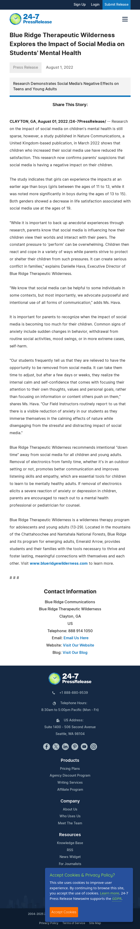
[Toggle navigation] (125, 19)
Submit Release (117, 4)
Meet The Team (70, 823)
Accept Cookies (63, 912)
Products (70, 760)
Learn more (109, 893)
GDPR (116, 898)
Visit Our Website (78, 645)
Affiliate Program (70, 789)
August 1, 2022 (59, 67)
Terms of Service (73, 923)
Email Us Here (76, 638)
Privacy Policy (48, 923)
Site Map (95, 923)
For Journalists (70, 864)
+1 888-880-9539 (73, 693)
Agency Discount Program (70, 775)
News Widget (70, 857)
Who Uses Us (70, 816)
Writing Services (70, 782)
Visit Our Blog (75, 653)
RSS (70, 850)
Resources (70, 835)
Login (95, 4)
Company (70, 801)
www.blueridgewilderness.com (59, 563)
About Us (70, 809)
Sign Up (80, 4)
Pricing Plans (70, 768)
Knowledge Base (70, 843)
